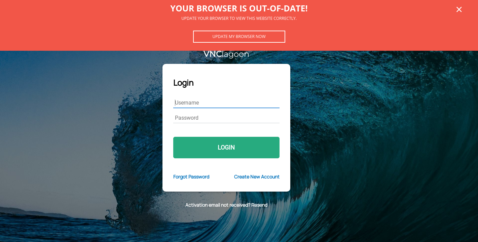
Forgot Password (191, 176)
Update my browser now (238, 36)
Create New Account (257, 176)
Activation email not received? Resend (226, 205)
